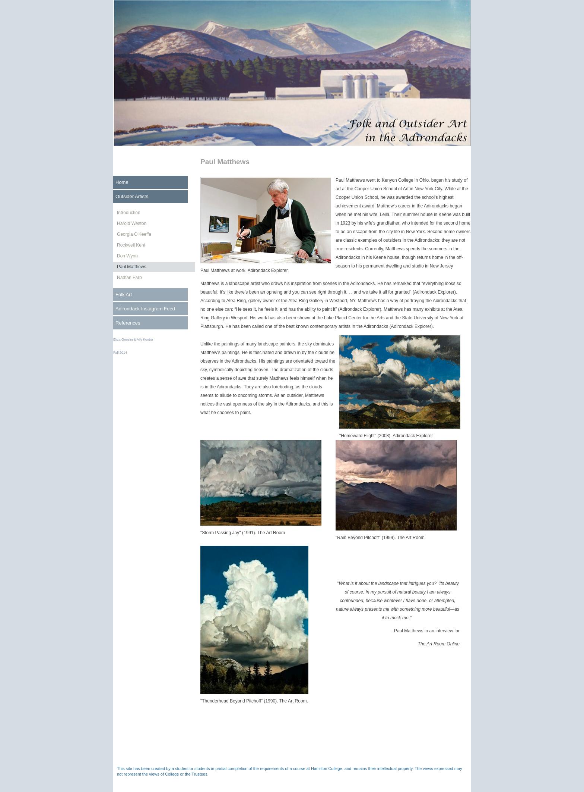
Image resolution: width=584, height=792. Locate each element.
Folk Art (123, 294)
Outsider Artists (131, 196)
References (127, 323)
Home (121, 182)
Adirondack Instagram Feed (145, 309)
